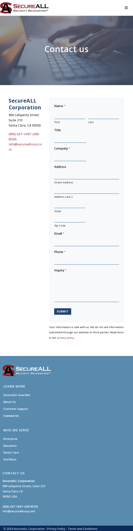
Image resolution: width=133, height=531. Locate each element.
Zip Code (60, 225)
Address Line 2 (63, 196)
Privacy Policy (56, 529)
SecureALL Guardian (16, 395)
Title (57, 130)
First (57, 122)
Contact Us (11, 416)
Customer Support (15, 409)
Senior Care (11, 452)
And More (9, 459)
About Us (9, 402)
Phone (60, 252)
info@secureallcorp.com (19, 511)
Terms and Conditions (82, 529)
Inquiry (60, 270)
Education (10, 446)
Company (62, 148)
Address (60, 167)
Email (59, 234)
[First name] (69, 115)
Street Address (63, 182)
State (57, 211)
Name (60, 106)
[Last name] (103, 115)
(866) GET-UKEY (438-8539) (20, 506)
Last (91, 122)
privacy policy (65, 337)
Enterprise (10, 439)
